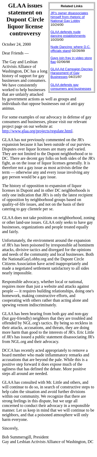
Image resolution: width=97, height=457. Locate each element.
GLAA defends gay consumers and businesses (70, 87)
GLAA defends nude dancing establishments (68, 34)
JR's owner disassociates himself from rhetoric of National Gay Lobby (69, 17)
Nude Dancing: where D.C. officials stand (70, 49)
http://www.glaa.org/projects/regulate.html (37, 131)
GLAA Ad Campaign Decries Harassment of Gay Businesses (71, 73)
